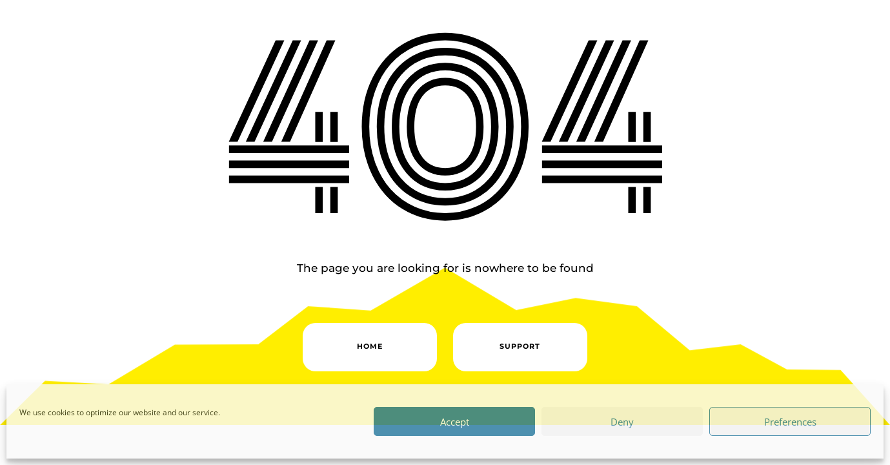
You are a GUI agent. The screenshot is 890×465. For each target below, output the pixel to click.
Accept (454, 421)
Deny (622, 421)
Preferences (790, 421)
